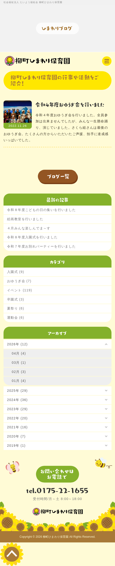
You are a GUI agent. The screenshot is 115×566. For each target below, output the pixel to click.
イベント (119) (19, 290)
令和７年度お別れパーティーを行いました (41, 246)
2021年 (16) (17, 427)
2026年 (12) (17, 344)
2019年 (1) (16, 445)
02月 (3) (19, 372)
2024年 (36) (17, 400)
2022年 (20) (17, 418)
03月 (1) (19, 362)
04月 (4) (19, 353)
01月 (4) (19, 381)
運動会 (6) (15, 317)
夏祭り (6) (15, 308)
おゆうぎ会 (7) (19, 281)
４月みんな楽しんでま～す (29, 228)
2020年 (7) (16, 436)
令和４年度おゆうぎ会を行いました (70, 104)
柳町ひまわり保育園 (55, 536)
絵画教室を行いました (25, 219)
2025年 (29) (17, 390)
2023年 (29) (17, 409)
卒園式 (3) (15, 299)
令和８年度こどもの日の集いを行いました (41, 210)
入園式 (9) (15, 272)
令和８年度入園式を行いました (32, 237)
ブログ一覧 (58, 176)
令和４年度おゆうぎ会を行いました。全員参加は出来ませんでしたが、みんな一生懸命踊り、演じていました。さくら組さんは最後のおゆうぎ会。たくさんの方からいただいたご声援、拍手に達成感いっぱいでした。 (56, 127)
